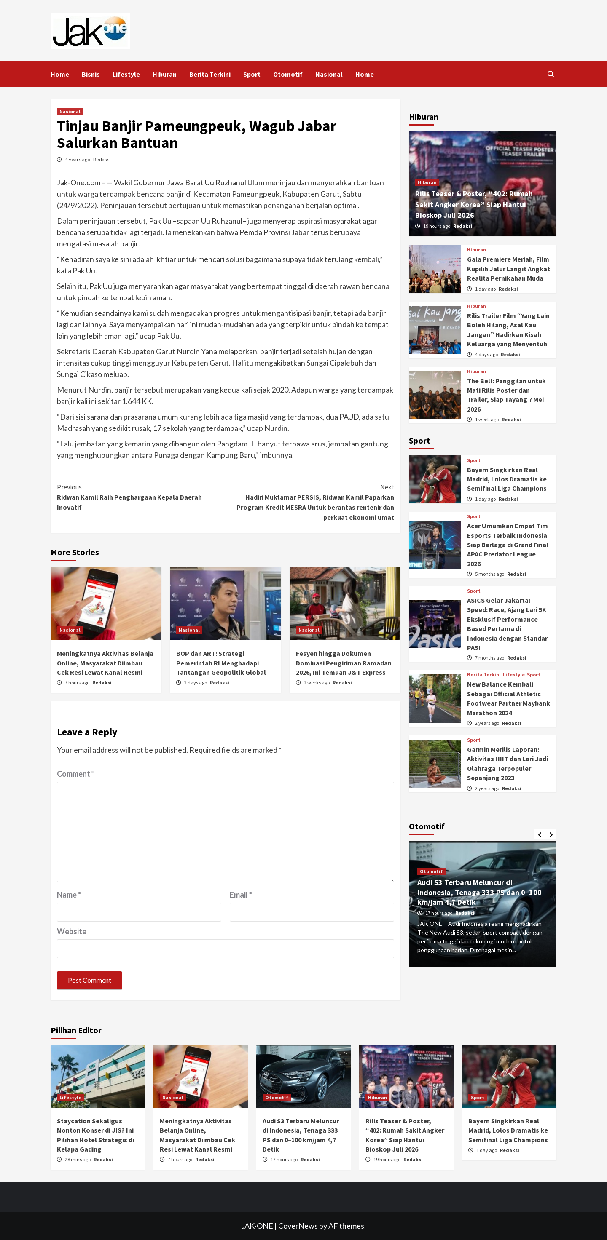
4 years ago (78, 159)
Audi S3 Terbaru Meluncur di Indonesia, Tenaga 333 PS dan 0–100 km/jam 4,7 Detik (479, 892)
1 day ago (486, 289)
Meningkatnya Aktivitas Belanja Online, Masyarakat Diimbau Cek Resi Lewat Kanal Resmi (105, 662)
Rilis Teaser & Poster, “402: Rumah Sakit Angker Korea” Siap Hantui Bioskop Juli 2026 (474, 204)
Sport (252, 74)
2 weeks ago (317, 682)
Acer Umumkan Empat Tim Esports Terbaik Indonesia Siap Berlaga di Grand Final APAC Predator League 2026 (507, 544)
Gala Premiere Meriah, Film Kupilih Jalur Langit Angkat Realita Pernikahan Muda (508, 268)
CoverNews (298, 1225)
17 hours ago (439, 913)
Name (69, 894)
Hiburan (165, 74)
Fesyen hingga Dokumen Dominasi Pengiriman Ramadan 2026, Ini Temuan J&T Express (344, 662)
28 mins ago (78, 1159)
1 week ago (487, 419)
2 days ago (196, 682)
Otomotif (288, 74)
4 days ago (487, 354)
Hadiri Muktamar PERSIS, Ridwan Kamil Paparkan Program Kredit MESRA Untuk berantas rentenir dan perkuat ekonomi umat (310, 501)
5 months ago (490, 574)
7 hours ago (77, 682)
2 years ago (487, 723)
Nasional (329, 74)
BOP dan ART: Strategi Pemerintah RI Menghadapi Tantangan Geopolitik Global (221, 662)
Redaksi (102, 159)
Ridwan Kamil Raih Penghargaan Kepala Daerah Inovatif (141, 496)
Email (241, 894)
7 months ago (490, 658)
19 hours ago (437, 226)
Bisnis (91, 74)
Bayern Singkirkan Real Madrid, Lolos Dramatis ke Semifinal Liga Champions (507, 479)
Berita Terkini (210, 74)
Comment (75, 773)
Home (60, 74)
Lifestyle (126, 74)
